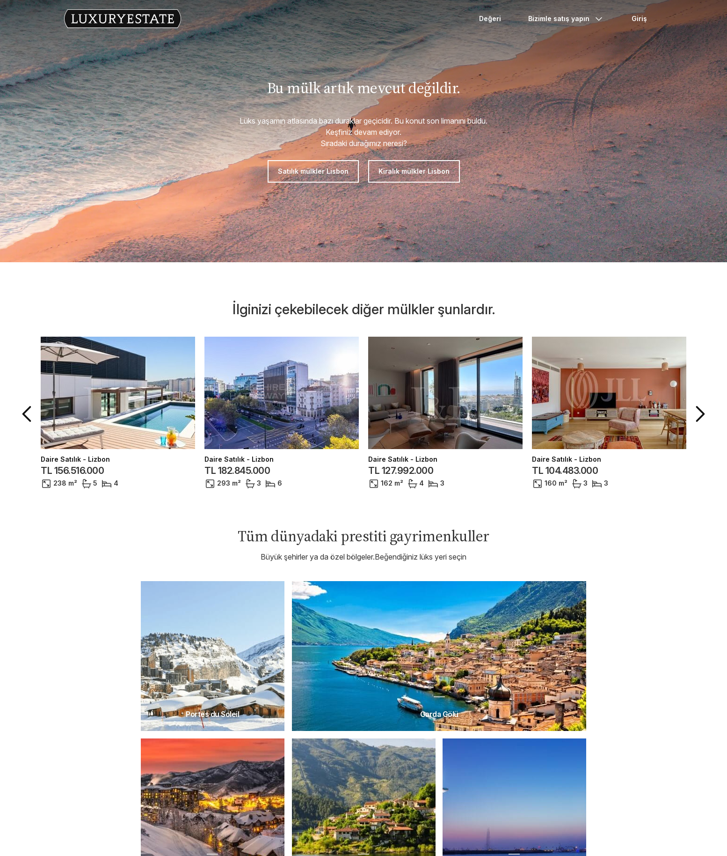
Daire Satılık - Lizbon (75, 459)
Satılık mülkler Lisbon (313, 171)
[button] (28, 414)
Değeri (490, 18)
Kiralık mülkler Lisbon (414, 171)
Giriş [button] (639, 18)
